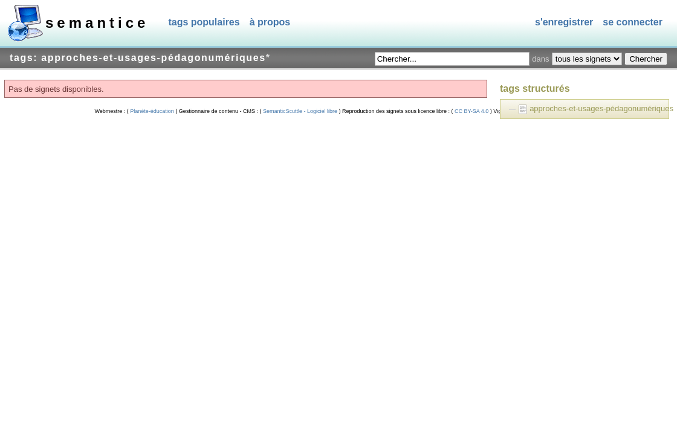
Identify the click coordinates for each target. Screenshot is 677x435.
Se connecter (632, 22)
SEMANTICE (97, 22)
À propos (270, 22)
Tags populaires (203, 22)
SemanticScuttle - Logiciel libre (299, 111)
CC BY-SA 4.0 (471, 111)
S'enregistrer (564, 22)
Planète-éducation (152, 111)
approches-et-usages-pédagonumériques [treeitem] (601, 108)
